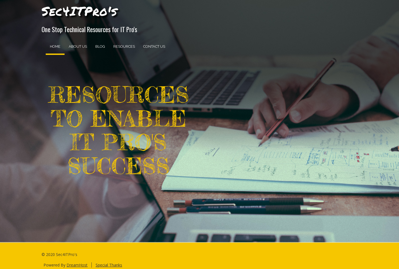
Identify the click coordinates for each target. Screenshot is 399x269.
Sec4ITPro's (79, 11)
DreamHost (77, 265)
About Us (78, 46)
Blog (100, 46)
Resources (124, 46)
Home (55, 46)
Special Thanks (109, 265)
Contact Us (154, 46)
